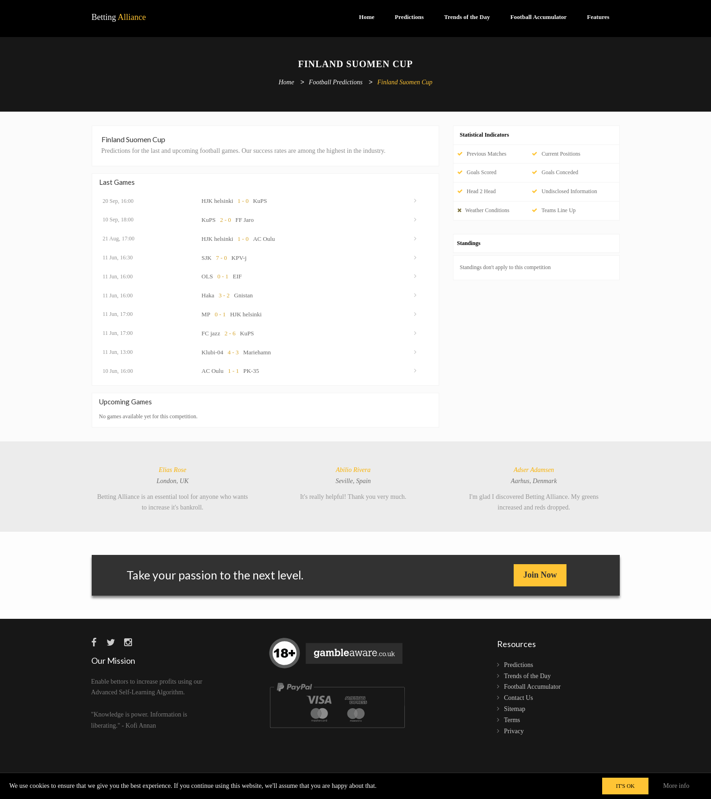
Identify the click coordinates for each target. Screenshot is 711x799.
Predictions (409, 16)
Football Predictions (336, 82)
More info (676, 785)
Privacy (514, 731)
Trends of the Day (467, 16)
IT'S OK (625, 786)
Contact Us (518, 697)
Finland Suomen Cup (405, 82)
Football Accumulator (538, 16)
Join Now (540, 574)
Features (598, 16)
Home (366, 16)
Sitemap (514, 708)
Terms (512, 720)
